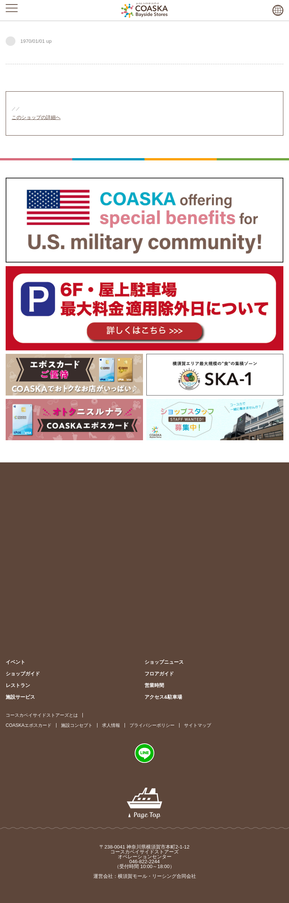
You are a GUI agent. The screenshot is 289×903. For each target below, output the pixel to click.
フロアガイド (159, 673)
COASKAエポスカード (29, 725)
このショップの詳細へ (36, 117)
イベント (15, 662)
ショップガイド (23, 673)
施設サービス (20, 697)
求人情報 (111, 725)
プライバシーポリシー (152, 725)
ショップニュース (164, 662)
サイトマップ (197, 725)
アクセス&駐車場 (163, 697)
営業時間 (154, 685)
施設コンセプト (77, 725)
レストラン (18, 685)
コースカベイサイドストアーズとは (42, 715)
